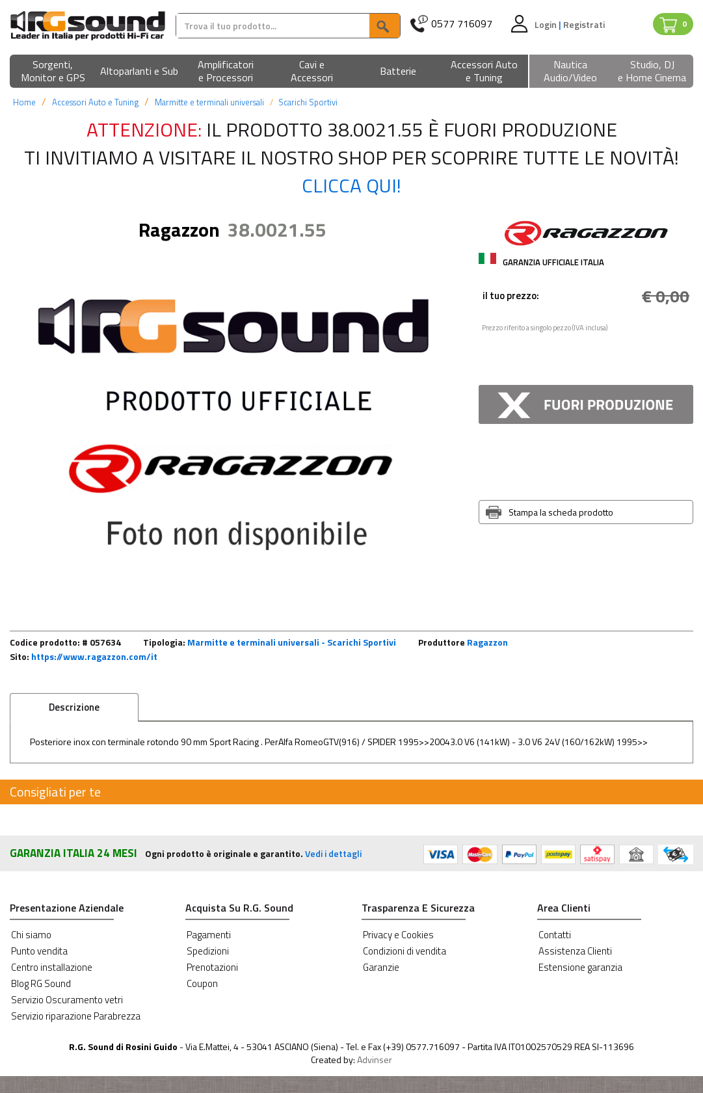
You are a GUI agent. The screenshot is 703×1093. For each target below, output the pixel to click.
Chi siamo (31, 934)
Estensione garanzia (580, 967)
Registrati (584, 24)
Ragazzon (487, 642)
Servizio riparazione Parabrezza (75, 1015)
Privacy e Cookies (398, 934)
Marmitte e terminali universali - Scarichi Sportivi (291, 642)
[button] (53, 72)
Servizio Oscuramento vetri (67, 999)
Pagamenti (209, 934)
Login (547, 24)
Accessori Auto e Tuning (95, 102)
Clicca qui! (351, 185)
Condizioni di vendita (404, 950)
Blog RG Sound (41, 983)
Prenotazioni (212, 967)
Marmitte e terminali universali (209, 102)
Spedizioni (208, 950)
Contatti (554, 934)
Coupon (202, 983)
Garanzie (381, 967)
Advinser (374, 1059)
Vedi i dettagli (333, 853)
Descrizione (74, 707)
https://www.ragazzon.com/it (94, 656)
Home (24, 102)
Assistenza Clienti (575, 950)
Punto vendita (39, 950)
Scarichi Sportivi (308, 102)
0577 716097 (461, 23)
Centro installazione (51, 967)
